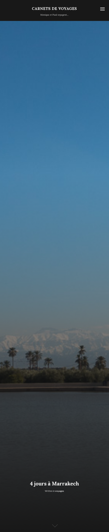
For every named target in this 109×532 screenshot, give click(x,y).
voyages (59, 491)
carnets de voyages (54, 8)
